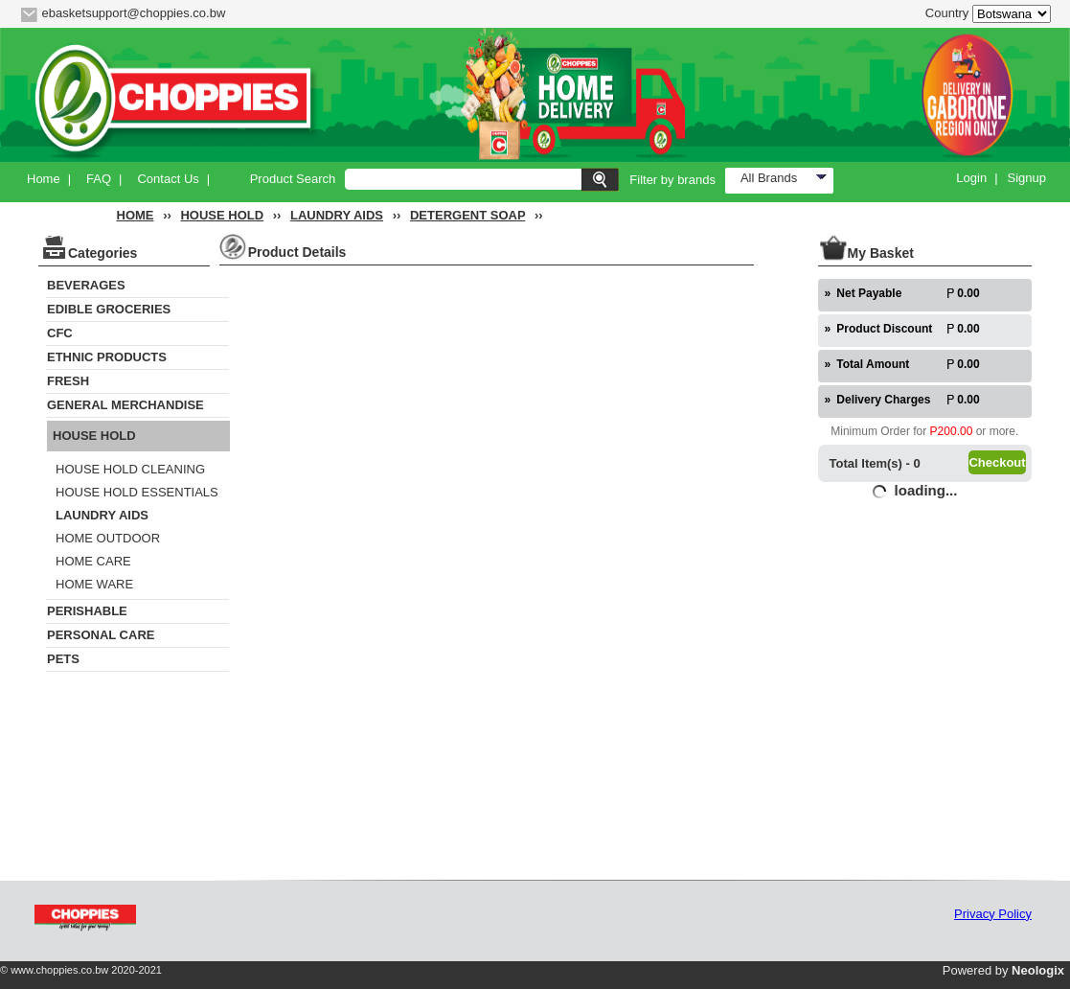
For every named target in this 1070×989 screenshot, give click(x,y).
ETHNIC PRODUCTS (107, 357)
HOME (135, 215)
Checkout (996, 462)
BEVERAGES (86, 285)
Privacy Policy (993, 914)
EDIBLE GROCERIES (109, 309)
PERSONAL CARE (100, 635)
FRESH (68, 381)
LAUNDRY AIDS (336, 215)
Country (947, 13)
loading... (926, 490)
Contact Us (167, 179)
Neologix (1038, 970)
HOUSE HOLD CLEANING (130, 469)
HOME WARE (94, 584)
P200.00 (951, 431)
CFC (60, 333)
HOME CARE (93, 561)
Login (971, 178)
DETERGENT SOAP (467, 215)
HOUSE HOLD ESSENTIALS (137, 492)
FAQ (98, 179)
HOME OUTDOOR (108, 538)
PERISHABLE (87, 611)
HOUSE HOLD (221, 215)
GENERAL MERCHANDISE (125, 405)
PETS (63, 659)
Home (43, 179)
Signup (1027, 178)
